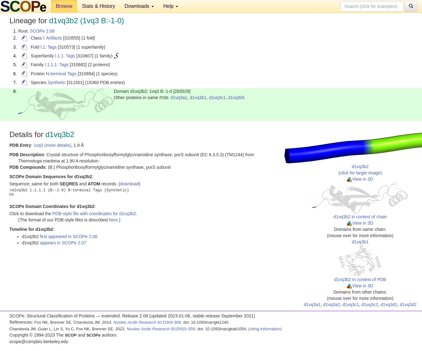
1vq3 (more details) (52, 145)
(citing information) (265, 329)
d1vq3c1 (217, 97)
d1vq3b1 (198, 97)
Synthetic (57, 82)
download (129, 183)
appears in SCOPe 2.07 (63, 242)
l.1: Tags (48, 47)
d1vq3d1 (236, 97)
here (113, 219)
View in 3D (360, 179)
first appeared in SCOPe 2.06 (69, 236)
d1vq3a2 (331, 304)
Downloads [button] (139, 6)
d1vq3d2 (408, 304)
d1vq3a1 (179, 97)
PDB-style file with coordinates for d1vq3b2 (94, 213)
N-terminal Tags (61, 73)
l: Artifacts (52, 37)
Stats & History (98, 6)
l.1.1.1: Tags (56, 64)
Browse (64, 6)
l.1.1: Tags (65, 55)
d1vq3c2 (369, 304)
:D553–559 (161, 329)
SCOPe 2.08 (42, 31)
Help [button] (170, 6)
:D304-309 (147, 322)
